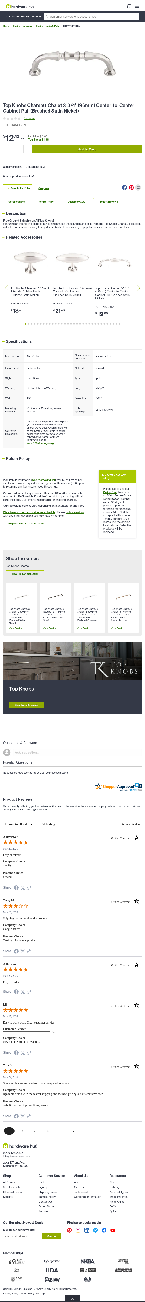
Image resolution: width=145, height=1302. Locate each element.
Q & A (113, 1211)
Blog (112, 1182)
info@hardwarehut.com (17, 1156)
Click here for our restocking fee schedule (29, 512)
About (77, 1182)
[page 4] (47, 1131)
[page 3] (35, 1131)
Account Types (119, 1192)
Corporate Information (87, 1197)
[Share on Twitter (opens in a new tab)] (22, 888)
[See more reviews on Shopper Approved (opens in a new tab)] (29, 888)
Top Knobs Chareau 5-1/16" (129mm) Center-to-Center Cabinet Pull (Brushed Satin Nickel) (112, 293)
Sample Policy (47, 1197)
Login (42, 1182)
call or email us (75, 512)
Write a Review (131, 824)
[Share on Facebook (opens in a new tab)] (16, 888)
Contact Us (45, 1201)
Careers (79, 1187)
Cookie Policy (27, 1292)
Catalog (114, 1187)
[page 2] (22, 1131)
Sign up (51, 1236)
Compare (41, 188)
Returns (43, 1211)
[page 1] (9, 1131)
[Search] (91, 16)
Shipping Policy (48, 1192)
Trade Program (119, 1197)
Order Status (46, 1206)
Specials (8, 1197)
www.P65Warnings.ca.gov (42, 443)
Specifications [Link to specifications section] (16, 201)
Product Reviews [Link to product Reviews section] (108, 201)
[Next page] (73, 1131)
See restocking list (43, 480)
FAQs (113, 1206)
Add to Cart (87, 149)
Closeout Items (12, 1192)
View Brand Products (26, 705)
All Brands (9, 1182)
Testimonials (81, 1192)
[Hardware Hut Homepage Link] (20, 6)
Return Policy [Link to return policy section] (46, 201)
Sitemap (40, 1292)
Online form (110, 492)
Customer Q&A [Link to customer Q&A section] (76, 201)
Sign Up (43, 1187)
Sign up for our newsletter (19, 1230)
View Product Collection (25, 573)
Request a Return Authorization (26, 523)
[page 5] (60, 1131)
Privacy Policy (10, 1292)
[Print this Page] (138, 187)
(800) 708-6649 (31, 16)
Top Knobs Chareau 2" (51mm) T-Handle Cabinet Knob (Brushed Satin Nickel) (30, 291)
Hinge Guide (117, 1201)
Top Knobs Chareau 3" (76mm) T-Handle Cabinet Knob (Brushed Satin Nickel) (72, 291)
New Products (11, 1187)
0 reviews (29, 118)
